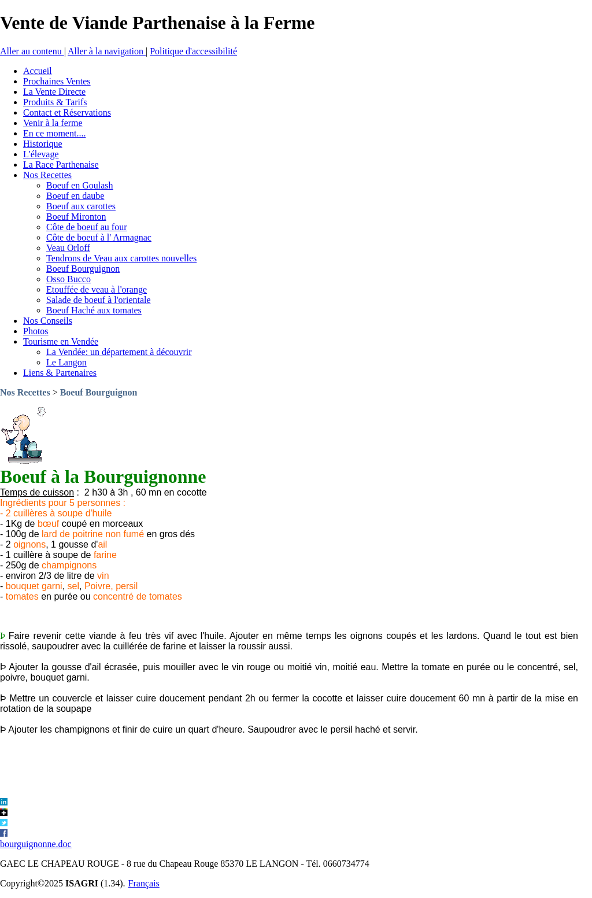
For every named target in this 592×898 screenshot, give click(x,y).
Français (144, 883)
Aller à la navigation (107, 51)
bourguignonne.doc (36, 844)
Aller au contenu (32, 51)
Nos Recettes (25, 392)
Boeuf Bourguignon (99, 392)
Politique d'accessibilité (193, 51)
